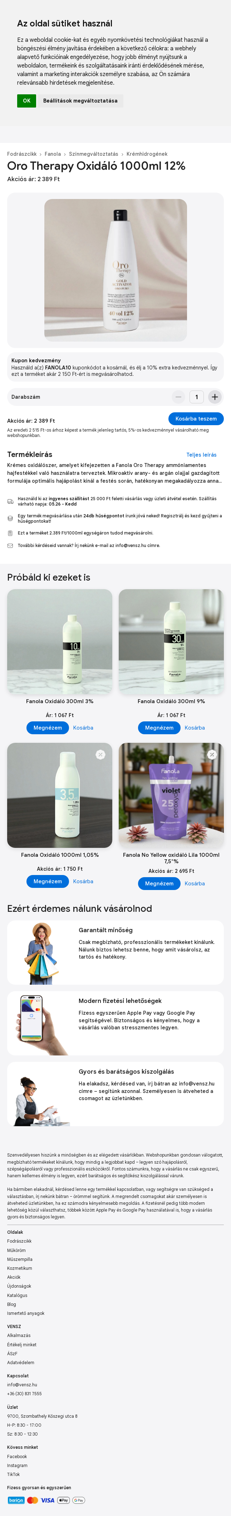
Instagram (17, 1465)
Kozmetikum (19, 1268)
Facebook (17, 1456)
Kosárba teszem (196, 419)
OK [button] (26, 101)
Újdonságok (19, 1286)
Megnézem (48, 728)
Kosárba (83, 728)
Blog (11, 1304)
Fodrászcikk (21, 154)
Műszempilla (20, 1259)
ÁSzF (12, 1353)
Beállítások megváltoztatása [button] (80, 101)
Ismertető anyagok (25, 1313)
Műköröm (16, 1250)
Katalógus (17, 1295)
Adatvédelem (20, 1362)
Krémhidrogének (147, 154)
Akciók (13, 1277)
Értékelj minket (21, 1344)
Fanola (53, 154)
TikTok (13, 1474)
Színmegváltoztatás (93, 154)
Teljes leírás (201, 455)
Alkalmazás (18, 1335)
